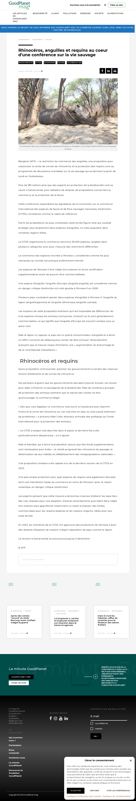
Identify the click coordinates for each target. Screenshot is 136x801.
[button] (130, 760)
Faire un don (116, 5)
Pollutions (69, 13)
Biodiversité (40, 13)
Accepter (76, 791)
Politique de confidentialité (117, 796)
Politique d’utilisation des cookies (84, 796)
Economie (49, 63)
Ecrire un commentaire (33, 559)
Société (99, 13)
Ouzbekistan (74, 63)
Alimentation (115, 13)
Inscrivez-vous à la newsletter (85, 5)
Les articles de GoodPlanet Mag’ (20, 17)
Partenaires (15, 745)
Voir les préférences (118, 791)
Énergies (85, 13)
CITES (38, 63)
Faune (61, 63)
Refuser (94, 791)
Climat (55, 13)
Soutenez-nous (17, 757)
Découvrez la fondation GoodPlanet (16, 773)
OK (96, 736)
